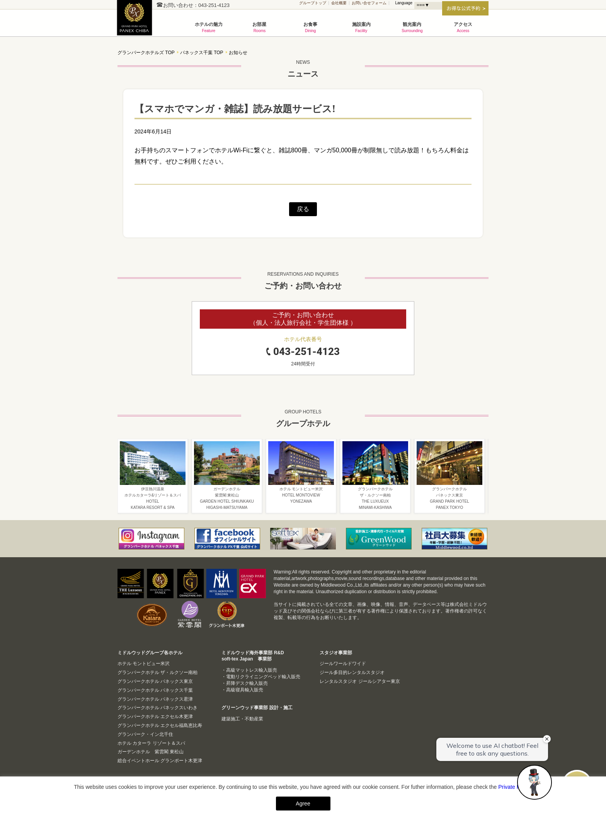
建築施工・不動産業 (242, 719)
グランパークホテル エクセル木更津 (155, 716)
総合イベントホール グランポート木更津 (159, 760)
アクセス (463, 27)
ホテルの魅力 (208, 27)
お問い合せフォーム (369, 3)
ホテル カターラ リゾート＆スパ (151, 743)
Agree (303, 803)
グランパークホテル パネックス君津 (155, 699)
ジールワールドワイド (343, 663)
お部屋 (259, 27)
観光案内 (412, 27)
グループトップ (312, 3)
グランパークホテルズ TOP (146, 52)
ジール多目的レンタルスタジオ (352, 672)
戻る (303, 209)
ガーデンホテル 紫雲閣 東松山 (150, 751)
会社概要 (339, 3)
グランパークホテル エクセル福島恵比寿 (159, 725)
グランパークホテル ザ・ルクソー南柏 (157, 672)
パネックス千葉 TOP (201, 52)
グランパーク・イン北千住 (145, 734)
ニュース (303, 67)
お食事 (310, 27)
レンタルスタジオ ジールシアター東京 (360, 681)
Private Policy (514, 787)
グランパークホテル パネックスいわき (157, 707)
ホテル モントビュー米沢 (143, 663)
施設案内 (361, 27)
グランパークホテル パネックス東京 (155, 681)
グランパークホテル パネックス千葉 (136, 22)
